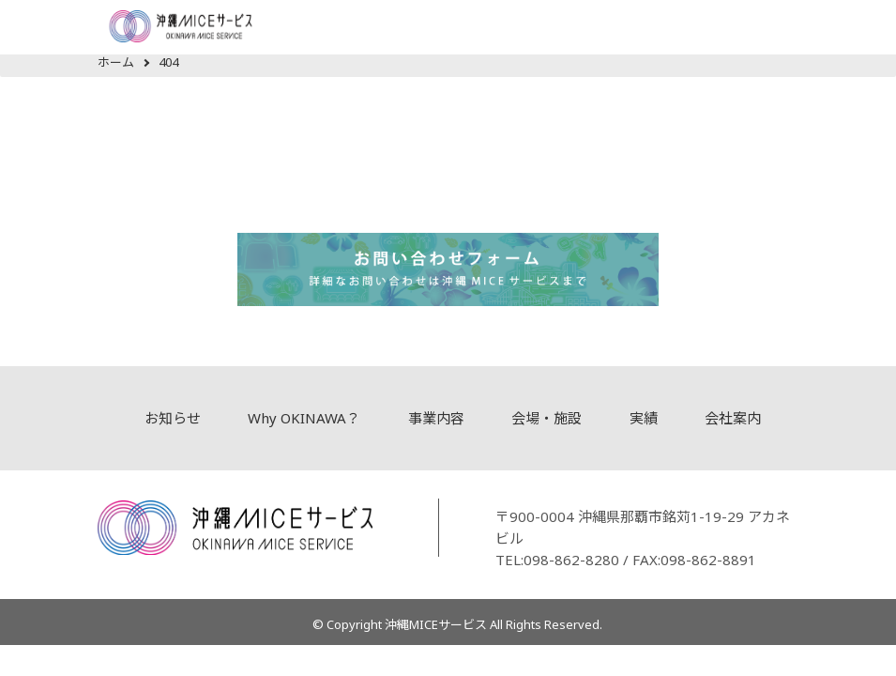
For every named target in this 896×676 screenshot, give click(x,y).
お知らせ (172, 417)
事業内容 (436, 417)
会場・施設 (546, 417)
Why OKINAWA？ (304, 417)
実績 (644, 417)
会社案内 (733, 417)
